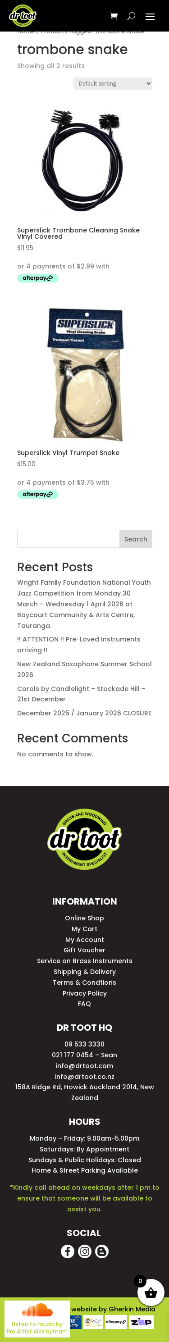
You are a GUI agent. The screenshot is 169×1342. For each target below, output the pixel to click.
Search (135, 539)
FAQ (84, 1003)
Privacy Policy (85, 993)
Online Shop (84, 918)
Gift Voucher (84, 950)
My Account (84, 939)
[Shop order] (112, 83)
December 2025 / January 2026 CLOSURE (84, 713)
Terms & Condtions (84, 982)
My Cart (84, 928)
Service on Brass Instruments (84, 960)
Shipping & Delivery (85, 971)
